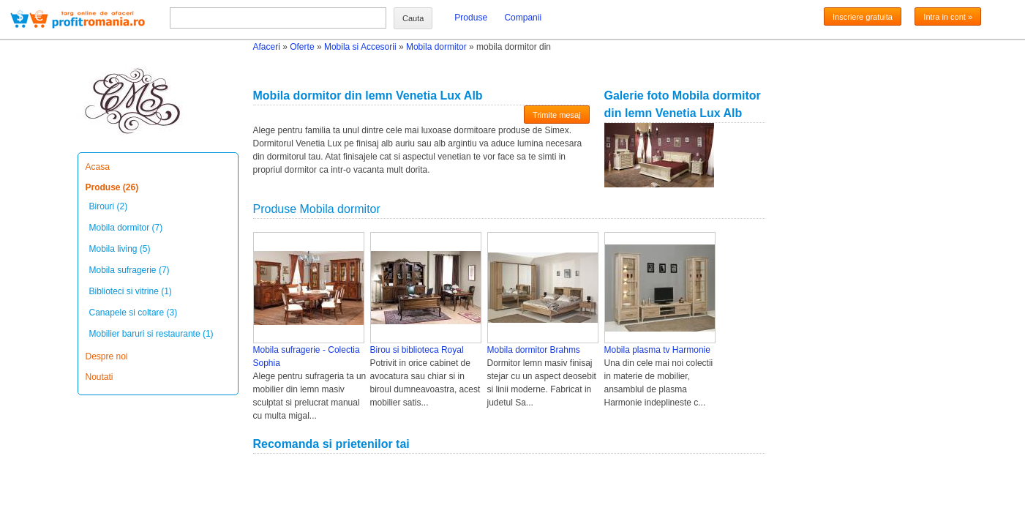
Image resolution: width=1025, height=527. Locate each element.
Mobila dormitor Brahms (533, 350)
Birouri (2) (108, 206)
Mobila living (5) (120, 249)
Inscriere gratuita (863, 16)
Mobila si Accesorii (360, 47)
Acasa (98, 167)
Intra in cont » (947, 16)
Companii (522, 17)
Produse (470, 17)
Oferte (302, 47)
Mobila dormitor (436, 47)
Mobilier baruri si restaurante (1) (151, 334)
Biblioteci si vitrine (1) (130, 291)
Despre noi (107, 356)
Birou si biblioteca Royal (417, 350)
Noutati (99, 377)
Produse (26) (112, 187)
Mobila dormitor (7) (126, 228)
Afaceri (266, 47)
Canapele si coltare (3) (133, 312)
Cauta (413, 18)
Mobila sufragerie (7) (129, 270)
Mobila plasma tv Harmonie (657, 350)
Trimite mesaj (557, 115)
